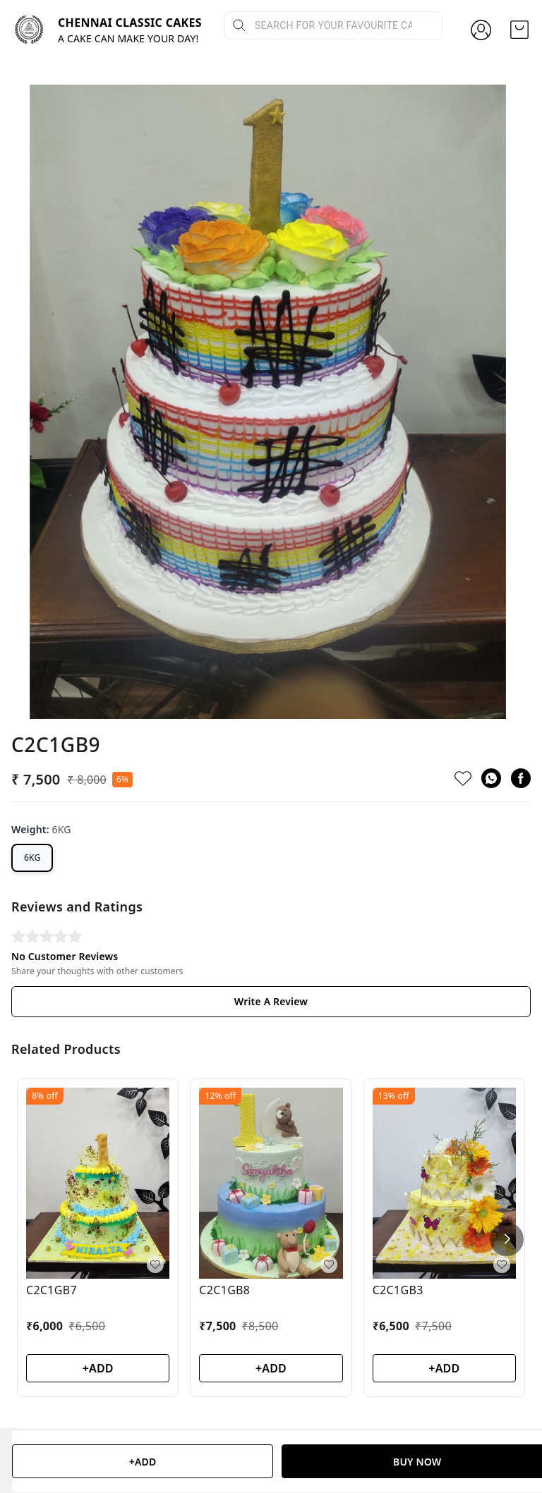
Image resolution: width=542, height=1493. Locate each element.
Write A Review (271, 888)
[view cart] (519, 29)
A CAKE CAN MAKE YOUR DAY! (128, 38)
